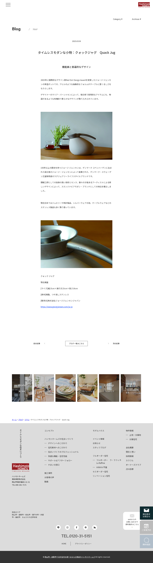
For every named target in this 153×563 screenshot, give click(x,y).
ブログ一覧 (76, 343)
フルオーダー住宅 (100, 455)
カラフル (130, 460)
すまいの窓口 (54, 464)
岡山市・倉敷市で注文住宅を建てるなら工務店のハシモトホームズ (70, 557)
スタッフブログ (99, 447)
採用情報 (130, 456)
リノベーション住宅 (101, 475)
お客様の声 (49, 477)
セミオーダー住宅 (100, 471)
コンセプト (49, 430)
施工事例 (48, 473)
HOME (64, 543)
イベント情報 (98, 438)
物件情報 (130, 430)
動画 (46, 481)
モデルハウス (98, 430)
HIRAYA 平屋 (101, 467)
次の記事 (116, 343)
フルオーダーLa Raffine (108, 461)
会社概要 (130, 447)
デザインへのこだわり (57, 443)
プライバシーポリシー (83, 543)
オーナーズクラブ (133, 464)
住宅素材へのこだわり (57, 447)
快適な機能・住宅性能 (57, 456)
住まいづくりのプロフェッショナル (63, 451)
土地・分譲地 (135, 434)
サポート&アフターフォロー (60, 460)
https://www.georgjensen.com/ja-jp (57, 306)
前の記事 (36, 343)
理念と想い (130, 451)
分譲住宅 (133, 439)
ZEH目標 (129, 469)
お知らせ (96, 443)
